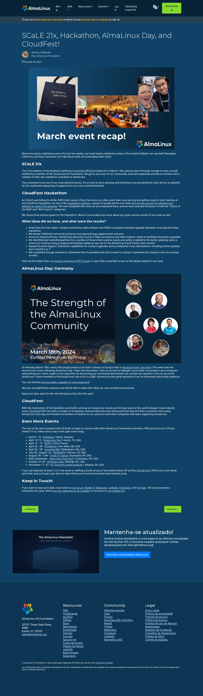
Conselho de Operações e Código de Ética (160, 635)
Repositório (70, 626)
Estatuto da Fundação (158, 630)
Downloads (70, 630)
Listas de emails (73, 643)
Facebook (124, 487)
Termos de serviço (156, 617)
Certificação (70, 613)
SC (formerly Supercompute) (67, 464)
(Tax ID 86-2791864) (104, 663)
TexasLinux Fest (52, 440)
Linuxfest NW (52, 449)
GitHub (67, 620)
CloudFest (35, 411)
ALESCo (68, 617)
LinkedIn (113, 487)
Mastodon (101, 487)
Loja (116, 8)
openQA (68, 649)
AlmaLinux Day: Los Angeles (94, 19)
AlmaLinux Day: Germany (136, 367)
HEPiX (48, 443)
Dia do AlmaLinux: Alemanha (49, 19)
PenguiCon (50, 446)
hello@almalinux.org (34, 634)
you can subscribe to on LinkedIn (71, 490)
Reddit (88, 487)
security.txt (69, 639)
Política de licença (156, 620)
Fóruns (108, 617)
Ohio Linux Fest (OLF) (61, 458)
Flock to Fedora (59, 455)
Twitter (108, 626)
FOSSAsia (48, 437)
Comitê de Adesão (156, 639)
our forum (77, 487)
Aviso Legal (152, 610)
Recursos (84, 6)
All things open (55, 461)
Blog (58, 8)
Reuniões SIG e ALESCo (118, 620)
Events (102, 6)
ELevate (68, 636)
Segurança (69, 656)
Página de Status (73, 646)
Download (172, 8)
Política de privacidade (159, 613)
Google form (144, 470)
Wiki (69, 8)
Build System (71, 652)
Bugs (66, 623)
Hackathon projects (79, 203)
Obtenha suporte (131, 8)
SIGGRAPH (59, 452)
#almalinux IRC (113, 639)
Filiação (67, 633)
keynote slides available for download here (65, 382)
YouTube (141, 487)
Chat (107, 613)
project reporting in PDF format (72, 261)
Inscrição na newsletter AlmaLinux (127, 554)
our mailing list (116, 490)
